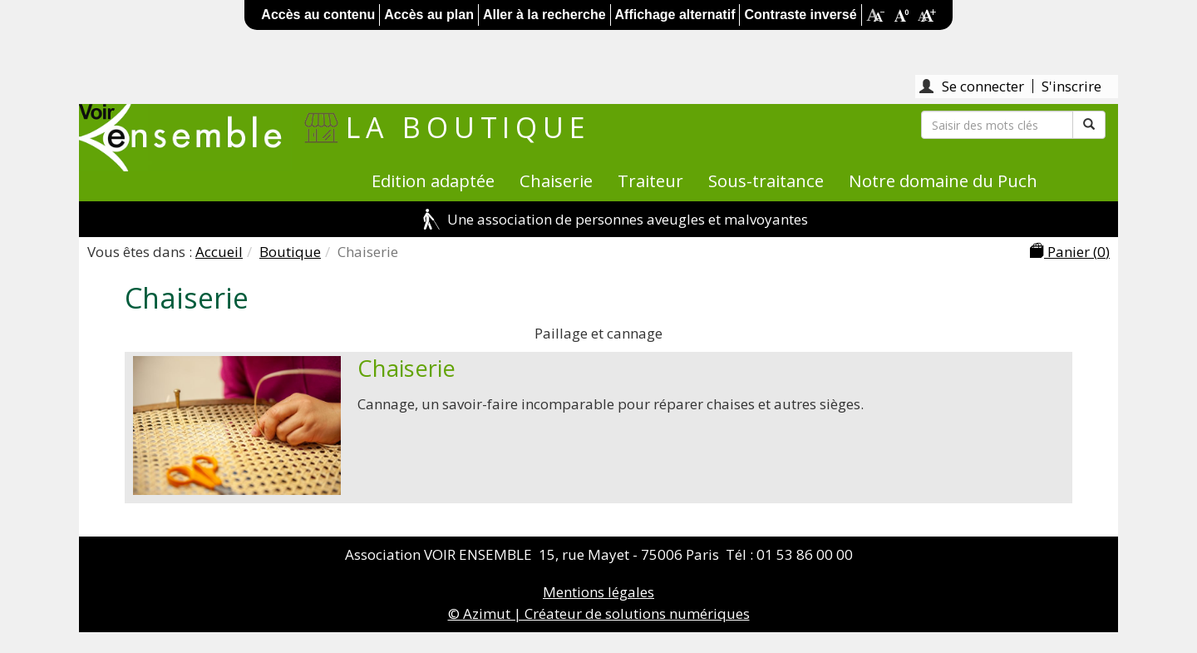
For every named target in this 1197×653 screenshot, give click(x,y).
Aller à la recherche (544, 14)
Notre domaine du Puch (943, 180)
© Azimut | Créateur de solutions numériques (599, 613)
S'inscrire (1071, 86)
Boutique (290, 251)
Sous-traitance (766, 180)
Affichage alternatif (675, 14)
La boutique (468, 127)
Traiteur (650, 180)
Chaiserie (556, 180)
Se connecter (983, 86)
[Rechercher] (997, 125)
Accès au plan (429, 14)
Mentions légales (598, 591)
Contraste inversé (800, 14)
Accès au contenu (318, 14)
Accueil (219, 251)
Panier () (1070, 251)
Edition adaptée (433, 180)
